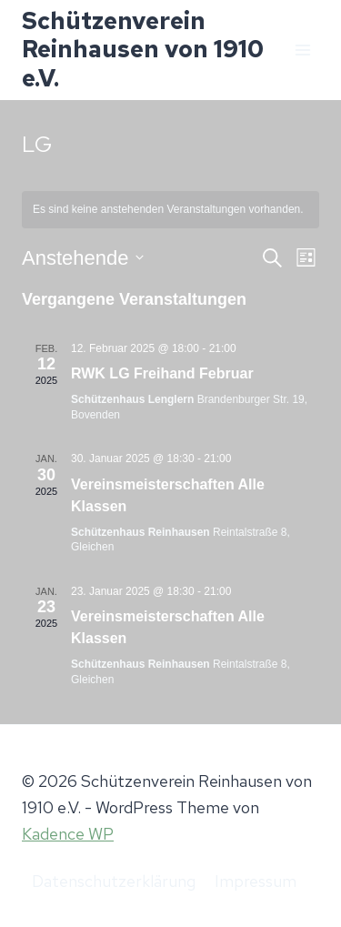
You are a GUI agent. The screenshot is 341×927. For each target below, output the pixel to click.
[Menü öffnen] (302, 49)
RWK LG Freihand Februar (162, 373)
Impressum (255, 881)
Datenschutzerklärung (114, 881)
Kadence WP (68, 833)
